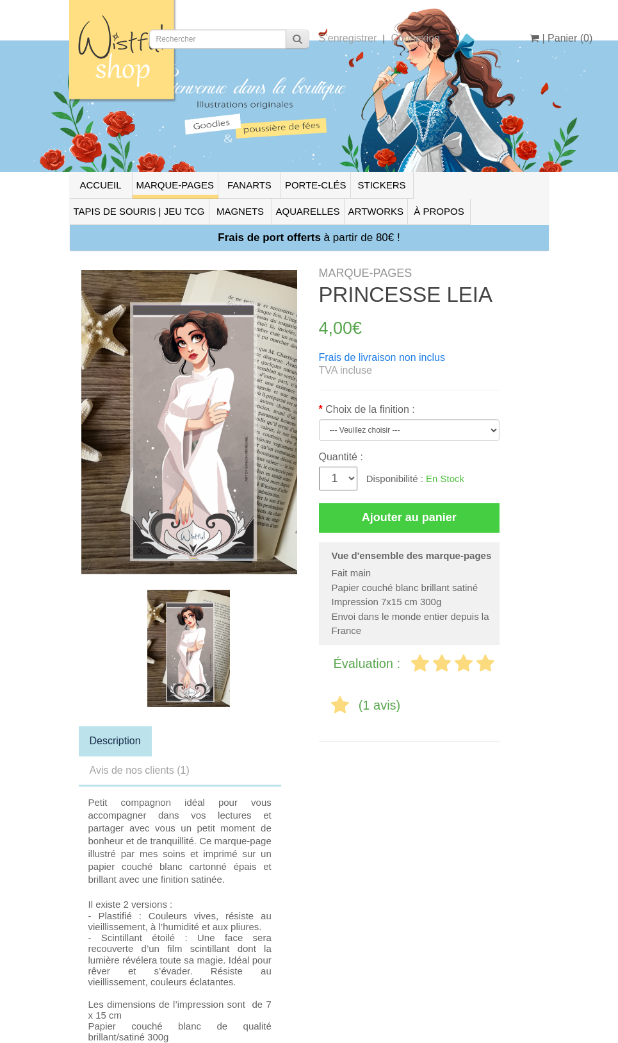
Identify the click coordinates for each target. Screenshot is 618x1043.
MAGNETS (240, 211)
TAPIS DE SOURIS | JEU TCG (139, 211)
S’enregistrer (348, 38)
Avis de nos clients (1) (140, 770)
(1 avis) (380, 705)
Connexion (415, 38)
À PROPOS (439, 211)
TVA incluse (345, 370)
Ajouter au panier (409, 517)
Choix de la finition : (370, 409)
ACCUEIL (100, 184)
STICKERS (381, 184)
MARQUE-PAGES (175, 184)
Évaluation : (369, 663)
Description (115, 740)
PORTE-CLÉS (315, 184)
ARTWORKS (375, 211)
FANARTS (249, 184)
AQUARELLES (308, 211)
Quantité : (341, 456)
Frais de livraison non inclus (382, 357)
